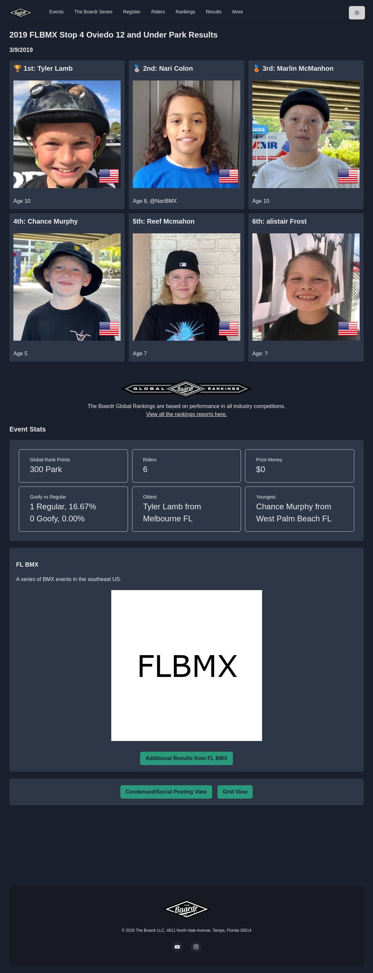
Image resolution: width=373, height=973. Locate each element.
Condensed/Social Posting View (166, 792)
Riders (158, 11)
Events (56, 11)
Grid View (235, 792)
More (237, 11)
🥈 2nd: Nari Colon (163, 68)
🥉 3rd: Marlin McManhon (293, 68)
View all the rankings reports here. (186, 414)
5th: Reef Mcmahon (163, 221)
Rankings (185, 11)
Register (131, 11)
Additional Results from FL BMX (186, 758)
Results (214, 11)
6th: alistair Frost (279, 221)
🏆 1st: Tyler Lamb (43, 68)
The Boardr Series (93, 11)
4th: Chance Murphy (45, 221)
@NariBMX (163, 201)
